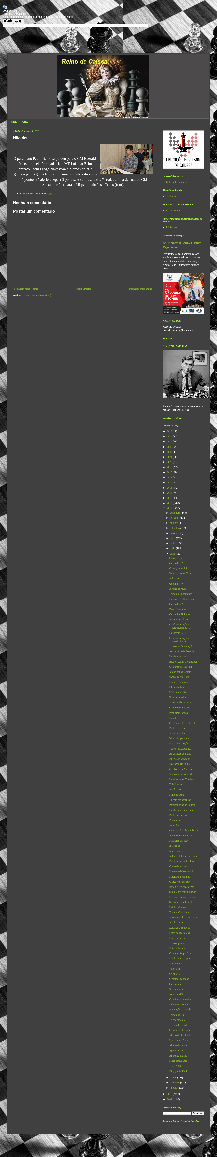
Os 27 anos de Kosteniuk (182, 723)
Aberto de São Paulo (180, 1035)
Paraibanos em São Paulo (182, 861)
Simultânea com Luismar (182, 891)
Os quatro (174, 973)
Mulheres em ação (179, 840)
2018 (170, 472)
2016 (170, 482)
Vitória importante (179, 738)
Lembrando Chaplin (179, 958)
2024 (170, 441)
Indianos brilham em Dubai (183, 856)
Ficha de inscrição (178, 743)
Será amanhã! (176, 989)
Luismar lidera (177, 938)
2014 (170, 492)
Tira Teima (175, 1065)
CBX (25, 121)
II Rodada (174, 845)
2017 (170, 477)
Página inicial (83, 288)
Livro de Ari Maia (178, 1040)
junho (173, 543)
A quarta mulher (177, 733)
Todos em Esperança (180, 748)
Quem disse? (176, 563)
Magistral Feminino (179, 876)
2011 (170, 508)
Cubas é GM (176, 558)
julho (173, 538)
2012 (170, 503)
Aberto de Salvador (179, 758)
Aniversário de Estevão (181, 651)
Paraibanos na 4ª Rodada (182, 804)
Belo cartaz (175, 578)
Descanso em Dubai (179, 763)
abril (172, 553)
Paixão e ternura (177, 656)
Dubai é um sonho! (179, 1004)
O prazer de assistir (179, 881)
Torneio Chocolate (179, 912)
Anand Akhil (176, 994)
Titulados (171, 196)
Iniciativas (171, 227)
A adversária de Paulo (180, 835)
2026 (170, 431)
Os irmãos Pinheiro (179, 614)
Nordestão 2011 (177, 633)
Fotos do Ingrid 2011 (180, 933)
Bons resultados (177, 697)
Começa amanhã (178, 568)
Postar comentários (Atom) (37, 295)
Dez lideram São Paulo (181, 810)
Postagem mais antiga (140, 288)
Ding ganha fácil (178, 1071)
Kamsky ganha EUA (180, 573)
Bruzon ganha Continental (183, 661)
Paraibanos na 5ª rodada (181, 779)
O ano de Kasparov (179, 866)
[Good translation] (8, 21)
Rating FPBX (173, 210)
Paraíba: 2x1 (175, 789)
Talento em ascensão (180, 799)
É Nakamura (175, 963)
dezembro (175, 512)
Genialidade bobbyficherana (184, 830)
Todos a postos (177, 943)
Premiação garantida (180, 1009)
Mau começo (176, 851)
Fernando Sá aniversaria (182, 897)
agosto (174, 533)
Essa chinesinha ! (178, 609)
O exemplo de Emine (180, 1030)
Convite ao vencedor (180, 999)
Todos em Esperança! (180, 646)
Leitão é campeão (178, 682)
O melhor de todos (179, 978)
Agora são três (176, 1050)
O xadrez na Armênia (180, 666)
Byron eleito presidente (181, 886)
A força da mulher (178, 588)
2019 (170, 467)
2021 (170, 457)
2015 (170, 487)
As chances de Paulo (180, 753)
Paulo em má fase (178, 815)
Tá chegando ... (177, 1019)
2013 (170, 497)
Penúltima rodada (178, 712)
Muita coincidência (179, 692)
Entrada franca (177, 948)
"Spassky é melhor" (179, 676)
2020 (170, 462)
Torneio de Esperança (180, 593)
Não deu (173, 718)
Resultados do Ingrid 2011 (183, 917)
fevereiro (175, 1082)
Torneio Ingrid (177, 1014)
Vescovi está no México (181, 774)
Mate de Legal (176, 794)
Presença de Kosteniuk (181, 871)
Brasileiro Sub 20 (178, 619)
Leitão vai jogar (177, 907)
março (173, 1077)
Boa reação (175, 820)
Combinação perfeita (180, 953)
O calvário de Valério (180, 769)
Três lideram (176, 784)
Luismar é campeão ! (180, 927)
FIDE (14, 121)
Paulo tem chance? (179, 728)
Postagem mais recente (26, 288)
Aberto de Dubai (178, 1045)
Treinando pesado (178, 1025)
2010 (170, 1094)
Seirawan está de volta (181, 902)
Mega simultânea (178, 1060)
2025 (170, 436)
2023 (170, 446)
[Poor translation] (18, 21)
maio (173, 548)
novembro (175, 517)
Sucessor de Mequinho (181, 702)
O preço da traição (179, 707)
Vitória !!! (174, 968)
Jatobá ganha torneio (180, 671)
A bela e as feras (178, 922)
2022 (170, 451)
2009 (170, 1099)
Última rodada (176, 687)
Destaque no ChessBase (181, 599)
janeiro (174, 1087)
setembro (175, 528)
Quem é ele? (175, 984)
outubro (174, 522)
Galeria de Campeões (177, 182)
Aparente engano (178, 1055)
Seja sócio (174, 825)
